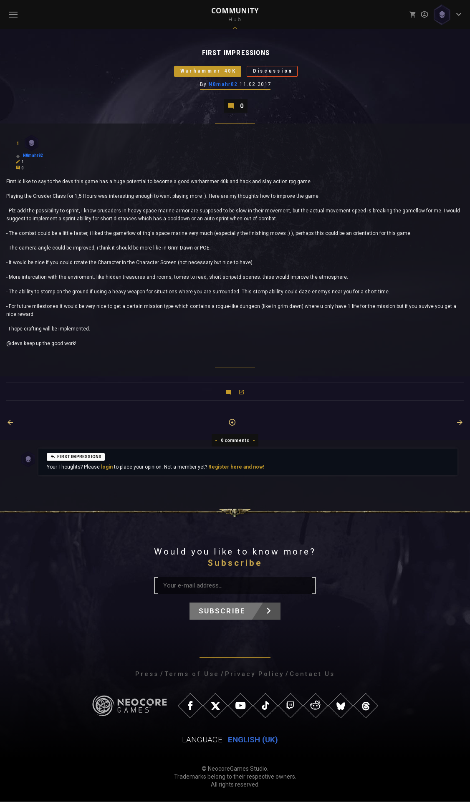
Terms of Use (191, 674)
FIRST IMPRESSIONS (75, 457)
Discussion (274, 71)
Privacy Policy (254, 674)
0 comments (235, 441)
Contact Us (312, 674)
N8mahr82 (223, 85)
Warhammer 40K (206, 71)
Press (147, 674)
